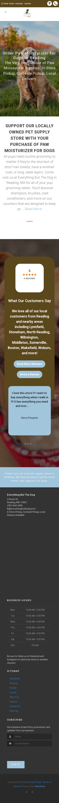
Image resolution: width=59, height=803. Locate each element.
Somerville (37, 343)
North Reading (38, 332)
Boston (13, 348)
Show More (36, 406)
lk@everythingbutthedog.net (21, 508)
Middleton (20, 343)
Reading (42, 316)
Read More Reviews (29, 364)
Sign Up (15, 764)
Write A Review (29, 374)
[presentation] (24, 752)
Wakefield (29, 348)
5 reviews (29, 278)
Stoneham (17, 332)
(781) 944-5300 (14, 505)
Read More (33, 209)
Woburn (44, 348)
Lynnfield (36, 327)
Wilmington (29, 337)
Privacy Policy (34, 782)
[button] (25, 444)
